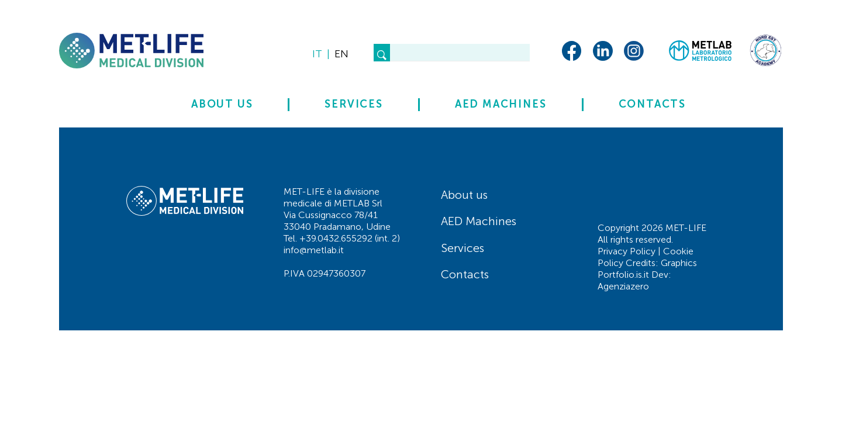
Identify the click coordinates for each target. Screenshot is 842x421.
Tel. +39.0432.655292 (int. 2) (342, 238)
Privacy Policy (626, 251)
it (317, 53)
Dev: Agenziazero (634, 280)
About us (222, 104)
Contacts (652, 104)
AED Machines (501, 104)
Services (353, 104)
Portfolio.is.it (623, 274)
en (341, 53)
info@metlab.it (314, 250)
